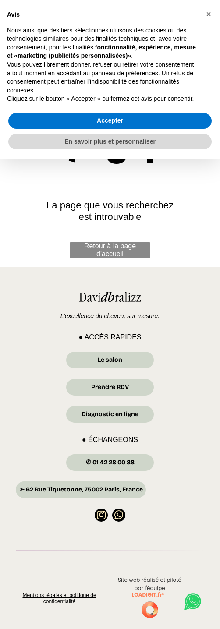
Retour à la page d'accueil (110, 250)
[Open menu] (202, 21)
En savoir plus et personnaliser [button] (110, 611)
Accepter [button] (110, 590)
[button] (209, 484)
